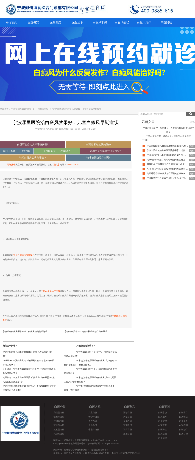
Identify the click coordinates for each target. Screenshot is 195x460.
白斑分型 (60, 406)
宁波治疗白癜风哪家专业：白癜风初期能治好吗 (25, 331)
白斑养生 (162, 429)
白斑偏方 (162, 417)
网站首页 (11, 22)
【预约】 (56, 164)
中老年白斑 (93, 429)
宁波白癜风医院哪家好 (24, 255)
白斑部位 (129, 406)
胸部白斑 (127, 417)
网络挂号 (11, 164)
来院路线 (166, 22)
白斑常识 (162, 412)
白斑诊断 (183, 421)
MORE (192, 122)
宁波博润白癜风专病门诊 (23, 109)
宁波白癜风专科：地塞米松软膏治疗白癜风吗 (86, 331)
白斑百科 (164, 406)
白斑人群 (95, 406)
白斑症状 (162, 434)
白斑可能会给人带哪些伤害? (32, 144)
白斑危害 (162, 438)
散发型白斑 (59, 417)
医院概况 (33, 22)
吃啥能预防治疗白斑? (98, 157)
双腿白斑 (127, 434)
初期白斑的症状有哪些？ (32, 157)
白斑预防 (183, 417)
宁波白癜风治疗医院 (50, 291)
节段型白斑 (59, 425)
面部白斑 (127, 412)
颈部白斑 (127, 421)
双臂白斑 (127, 429)
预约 (192, 146)
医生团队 (77, 22)
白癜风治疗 (144, 22)
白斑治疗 (183, 429)
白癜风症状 (122, 22)
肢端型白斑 (59, 421)
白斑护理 (162, 421)
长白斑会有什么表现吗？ (56, 151)
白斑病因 (183, 425)
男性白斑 (92, 421)
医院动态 (55, 22)
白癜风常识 (100, 22)
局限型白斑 (59, 412)
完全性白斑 (59, 434)
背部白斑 (127, 425)
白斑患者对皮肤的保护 (98, 144)
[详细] (144, 140)
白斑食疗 (183, 412)
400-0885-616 (72, 164)
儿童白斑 (92, 412)
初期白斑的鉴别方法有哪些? (105, 151)
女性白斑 (92, 425)
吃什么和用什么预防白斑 (16, 151)
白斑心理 (183, 434)
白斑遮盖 (162, 425)
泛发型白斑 (59, 429)
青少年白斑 (93, 417)
